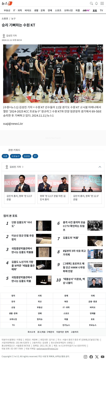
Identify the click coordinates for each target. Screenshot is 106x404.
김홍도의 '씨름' (71, 237)
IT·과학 (66, 307)
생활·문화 (13, 313)
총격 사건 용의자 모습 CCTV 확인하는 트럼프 (74, 226)
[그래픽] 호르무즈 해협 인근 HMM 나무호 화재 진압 (74, 267)
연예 (40, 313)
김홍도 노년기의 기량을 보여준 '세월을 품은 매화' (23, 265)
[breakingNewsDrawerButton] (96, 3)
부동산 (40, 307)
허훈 (5, 156)
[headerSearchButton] (91, 3)
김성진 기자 (11, 35)
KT (35, 156)
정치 (13, 295)
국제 (93, 295)
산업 (13, 307)
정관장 (27, 156)
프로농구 (16, 156)
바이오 (92, 307)
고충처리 (74, 332)
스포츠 (66, 313)
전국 (13, 301)
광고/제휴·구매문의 (45, 332)
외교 (40, 301)
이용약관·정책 (62, 332)
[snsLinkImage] (85, 356)
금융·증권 (92, 301)
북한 (66, 301)
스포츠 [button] (5, 18)
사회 (40, 295)
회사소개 (31, 332)
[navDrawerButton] (102, 3)
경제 (66, 295)
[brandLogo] (7, 3)
